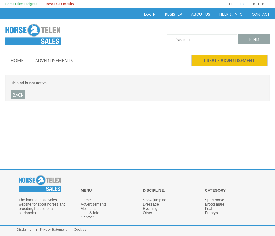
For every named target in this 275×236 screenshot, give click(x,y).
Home (17, 60)
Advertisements (54, 60)
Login (150, 14)
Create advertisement (229, 60)
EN (242, 4)
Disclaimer (25, 230)
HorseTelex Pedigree (21, 4)
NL (264, 4)
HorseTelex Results (59, 4)
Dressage (151, 204)
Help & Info (231, 14)
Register (173, 14)
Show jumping (154, 200)
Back (18, 95)
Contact (261, 14)
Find (254, 39)
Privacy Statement (53, 230)
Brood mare (215, 204)
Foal (208, 208)
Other (147, 213)
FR (253, 4)
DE (231, 4)
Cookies (80, 230)
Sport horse (214, 200)
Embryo (211, 213)
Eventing (150, 208)
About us (200, 14)
